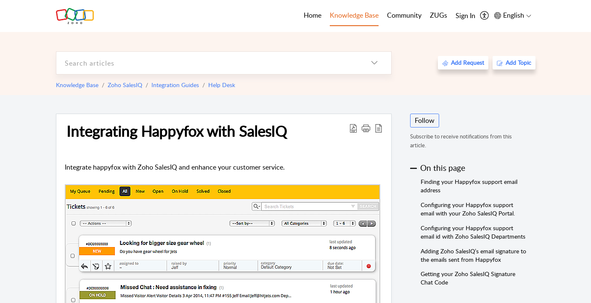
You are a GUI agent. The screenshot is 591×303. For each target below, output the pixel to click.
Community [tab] (404, 15)
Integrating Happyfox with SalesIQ (176, 130)
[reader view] (378, 127)
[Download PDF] (353, 127)
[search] (207, 63)
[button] (366, 127)
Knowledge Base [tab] (354, 15)
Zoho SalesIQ (125, 85)
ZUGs (438, 15)
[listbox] (374, 63)
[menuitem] (465, 16)
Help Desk (221, 85)
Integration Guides (175, 85)
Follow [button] (425, 120)
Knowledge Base (77, 85)
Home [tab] (312, 15)
